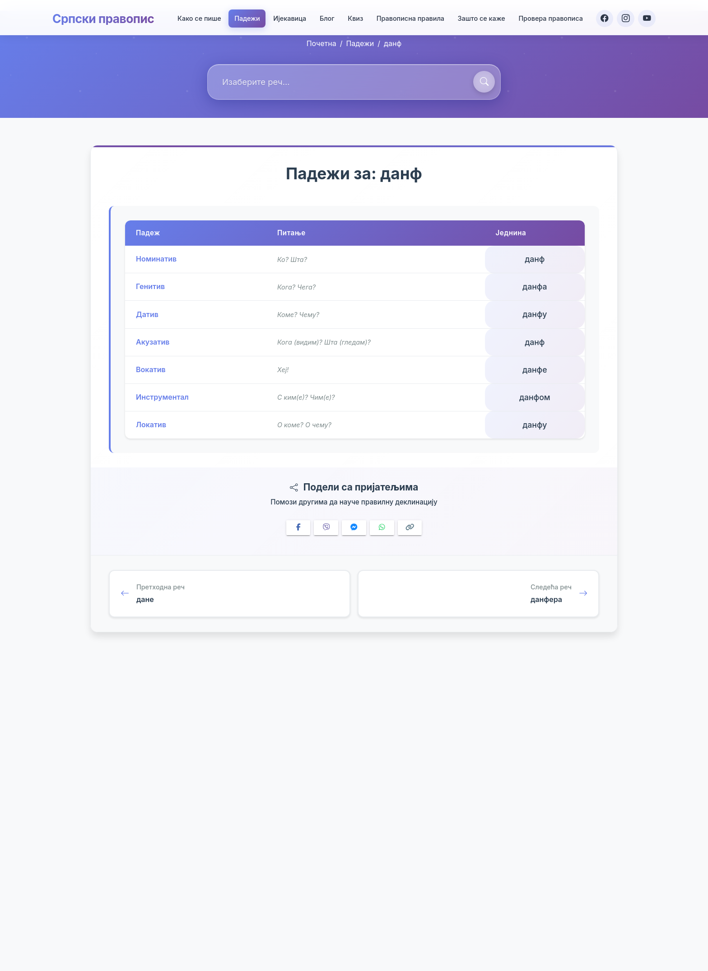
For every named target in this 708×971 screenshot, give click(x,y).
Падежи (245, 16)
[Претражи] (484, 82)
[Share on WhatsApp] (382, 527)
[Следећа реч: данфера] (478, 593)
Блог (325, 16)
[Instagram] (625, 16)
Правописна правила (408, 16)
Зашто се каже (479, 16)
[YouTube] (647, 16)
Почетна (321, 43)
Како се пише (197, 16)
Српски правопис (106, 16)
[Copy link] (410, 527)
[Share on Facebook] (298, 527)
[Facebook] (603, 16)
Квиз (354, 16)
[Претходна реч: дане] (229, 593)
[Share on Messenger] (354, 527)
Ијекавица (288, 16)
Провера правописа (549, 16)
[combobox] (354, 82)
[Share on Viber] (326, 527)
